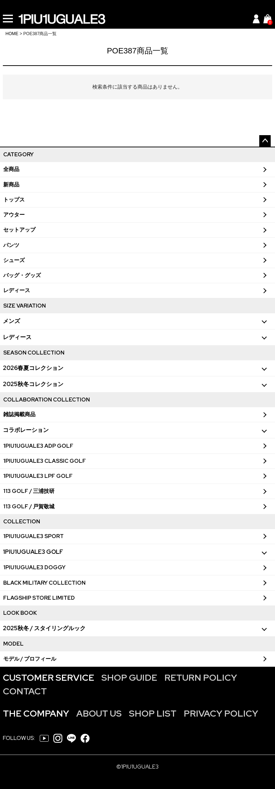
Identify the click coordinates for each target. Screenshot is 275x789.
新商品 (11, 184)
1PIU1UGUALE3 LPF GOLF (38, 476)
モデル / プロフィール (29, 658)
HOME (11, 33)
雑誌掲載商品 (19, 414)
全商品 (11, 169)
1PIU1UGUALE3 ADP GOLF (38, 446)
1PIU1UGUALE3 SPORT (33, 536)
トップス (14, 199)
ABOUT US (99, 713)
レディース (16, 290)
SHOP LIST (153, 713)
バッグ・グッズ (22, 275)
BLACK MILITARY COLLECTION (44, 582)
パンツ (11, 245)
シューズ (14, 260)
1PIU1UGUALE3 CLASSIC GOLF (44, 461)
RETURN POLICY (200, 678)
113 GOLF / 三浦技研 (28, 491)
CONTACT (25, 691)
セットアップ (19, 229)
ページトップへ (265, 141)
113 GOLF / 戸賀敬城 (28, 506)
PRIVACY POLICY (221, 713)
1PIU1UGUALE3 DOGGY (34, 567)
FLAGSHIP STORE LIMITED (39, 598)
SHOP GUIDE (129, 678)
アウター (14, 214)
